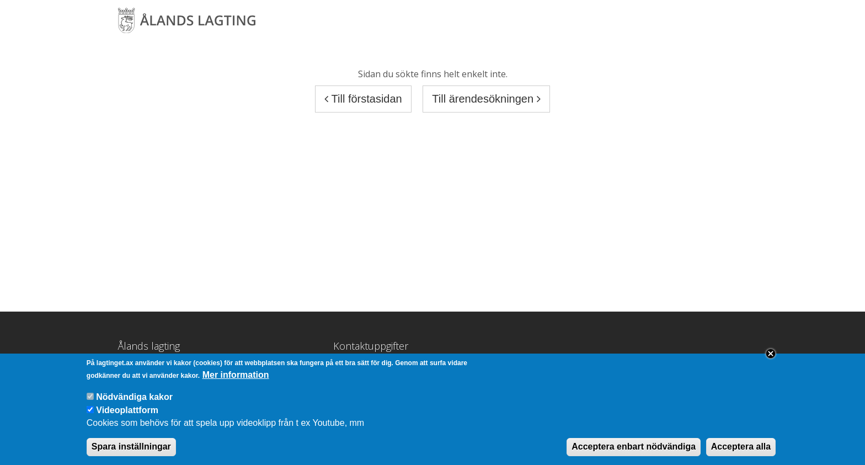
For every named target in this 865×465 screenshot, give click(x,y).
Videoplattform (127, 416)
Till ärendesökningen (486, 99)
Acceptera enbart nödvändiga (634, 453)
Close (770, 360)
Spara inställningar (131, 453)
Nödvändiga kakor (134, 403)
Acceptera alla (741, 453)
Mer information (235, 381)
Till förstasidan (363, 99)
